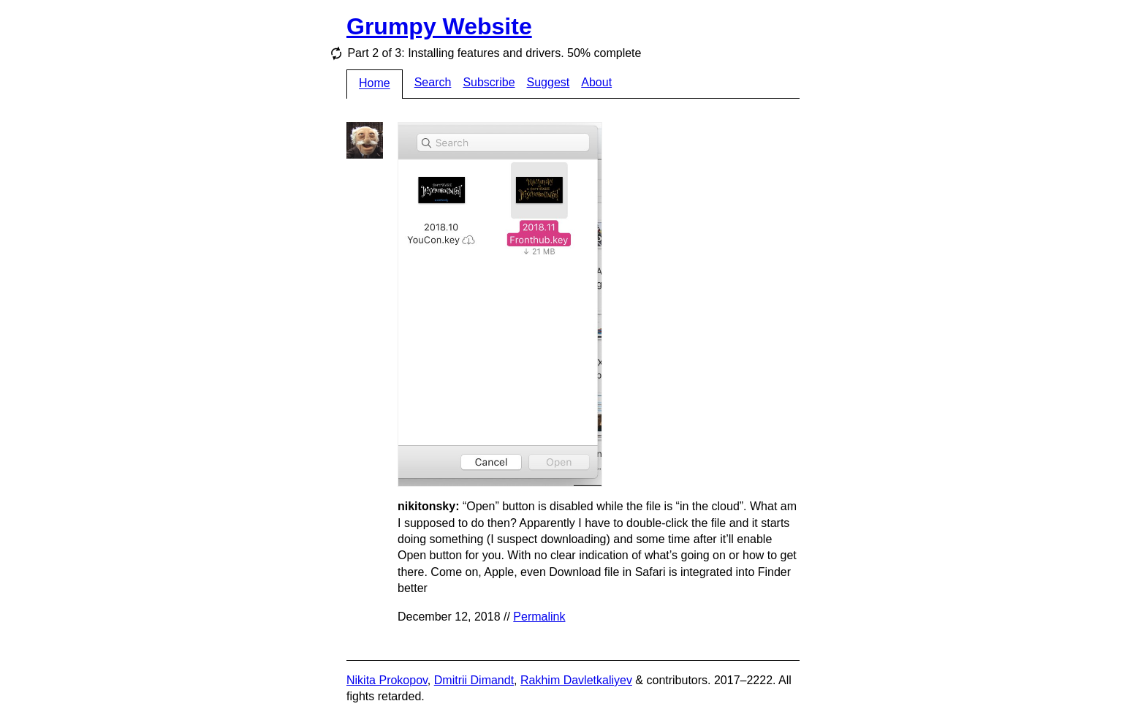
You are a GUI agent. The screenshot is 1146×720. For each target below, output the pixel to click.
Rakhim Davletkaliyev (576, 680)
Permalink (539, 616)
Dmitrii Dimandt (474, 680)
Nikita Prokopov (387, 680)
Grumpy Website (439, 26)
